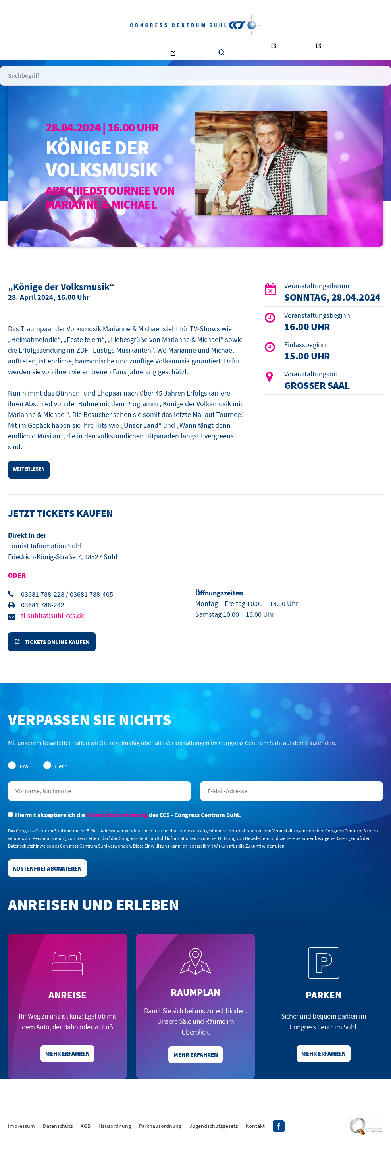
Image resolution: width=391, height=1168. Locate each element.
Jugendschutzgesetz (213, 1149)
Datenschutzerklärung (117, 833)
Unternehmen (168, 47)
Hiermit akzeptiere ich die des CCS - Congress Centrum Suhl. (124, 833)
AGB (86, 1149)
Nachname (99, 810)
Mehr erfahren (67, 1076)
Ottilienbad (285, 49)
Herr (55, 784)
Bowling (242, 49)
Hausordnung (114, 1149)
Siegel (366, 1150)
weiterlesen (31, 483)
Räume (136, 47)
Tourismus (332, 49)
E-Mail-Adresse (291, 810)
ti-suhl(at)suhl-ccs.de (53, 630)
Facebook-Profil (279, 1150)
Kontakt (203, 47)
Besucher (69, 47)
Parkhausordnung (160, 1149)
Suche (359, 47)
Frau (20, 784)
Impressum (21, 1149)
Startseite (37, 47)
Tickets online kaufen (62, 659)
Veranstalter (104, 47)
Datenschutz (58, 1149)
